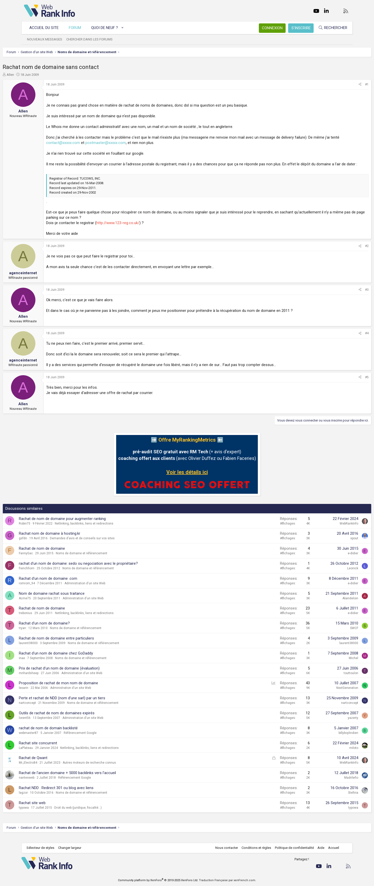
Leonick (331, 573)
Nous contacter (224, 848)
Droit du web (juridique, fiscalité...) (99, 813)
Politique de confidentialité (291, 848)
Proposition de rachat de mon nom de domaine (79, 688)
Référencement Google (101, 738)
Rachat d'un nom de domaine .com (69, 584)
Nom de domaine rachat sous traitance (73, 599)
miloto (332, 753)
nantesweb (48, 783)
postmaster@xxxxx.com (142, 142)
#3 (345, 295)
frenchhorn (48, 573)
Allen (31, 75)
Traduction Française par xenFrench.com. (227, 880)
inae (43, 663)
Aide (318, 848)
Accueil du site (46, 27)
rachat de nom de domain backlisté (69, 733)
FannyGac (47, 558)
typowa (45, 813)
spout (333, 543)
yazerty (331, 723)
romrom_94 (48, 588)
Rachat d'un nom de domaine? (65, 628)
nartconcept (48, 708)
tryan (43, 633)
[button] (125, 28)
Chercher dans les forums (92, 39)
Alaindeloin (329, 603)
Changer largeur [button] (72, 848)
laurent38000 (49, 648)
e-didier (331, 558)
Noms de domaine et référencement (103, 558)
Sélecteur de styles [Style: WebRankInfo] (43, 848)
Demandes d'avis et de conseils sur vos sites (103, 543)
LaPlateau (47, 753)
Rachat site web (53, 808)
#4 (345, 338)
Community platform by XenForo (158, 880)
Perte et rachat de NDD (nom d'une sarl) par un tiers (83, 703)
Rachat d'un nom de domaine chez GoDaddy (77, 658)
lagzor (44, 798)
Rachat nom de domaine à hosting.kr (71, 538)
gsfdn (44, 543)
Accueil (331, 848)
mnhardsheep (50, 678)
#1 (345, 84)
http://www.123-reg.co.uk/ (139, 228)
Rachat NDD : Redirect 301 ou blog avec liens (77, 793)
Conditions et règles (254, 848)
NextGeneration (326, 693)
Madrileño (330, 783)
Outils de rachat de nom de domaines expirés (78, 718)
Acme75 (46, 603)
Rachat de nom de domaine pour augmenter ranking (83, 524)
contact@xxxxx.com (99, 142)
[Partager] (338, 85)
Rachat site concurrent (59, 748)
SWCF (333, 633)
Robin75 (46, 529)
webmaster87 (50, 738)
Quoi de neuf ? (107, 27)
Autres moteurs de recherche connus (110, 768)
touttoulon (329, 678)
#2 (345, 251)
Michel (332, 663)
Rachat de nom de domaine (63, 553)
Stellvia (332, 798)
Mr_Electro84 (49, 768)
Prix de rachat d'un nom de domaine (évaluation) (80, 673)
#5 (345, 382)
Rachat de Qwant (54, 763)
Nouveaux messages (47, 39)
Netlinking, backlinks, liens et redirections (105, 529)
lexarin (45, 693)
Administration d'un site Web (106, 588)
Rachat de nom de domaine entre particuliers (77, 643)
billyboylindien (327, 738)
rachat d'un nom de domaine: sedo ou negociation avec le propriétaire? (99, 569)
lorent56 (46, 723)
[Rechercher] (330, 28)
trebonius (47, 618)
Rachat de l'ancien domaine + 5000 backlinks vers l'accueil (88, 778)
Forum (77, 27)
